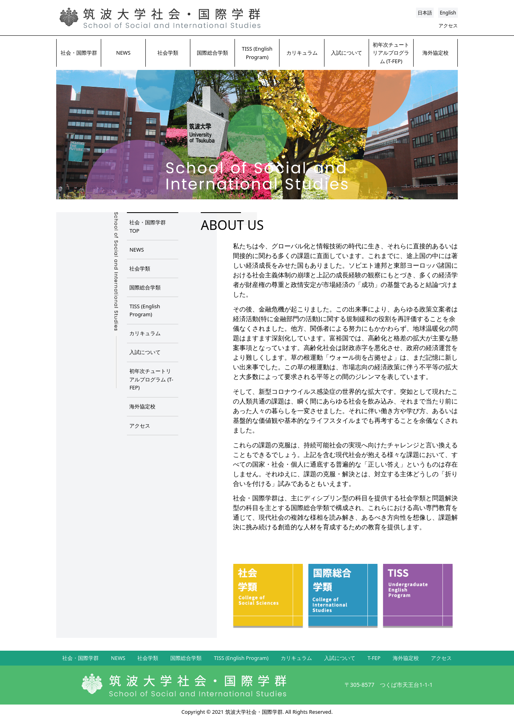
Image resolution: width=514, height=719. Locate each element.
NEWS (123, 52)
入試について (346, 52)
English (448, 12)
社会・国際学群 (79, 52)
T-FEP (373, 658)
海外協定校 (435, 52)
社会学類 (167, 52)
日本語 (425, 12)
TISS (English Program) (257, 52)
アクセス (448, 25)
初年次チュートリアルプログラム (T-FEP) (391, 53)
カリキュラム (302, 52)
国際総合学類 (212, 52)
